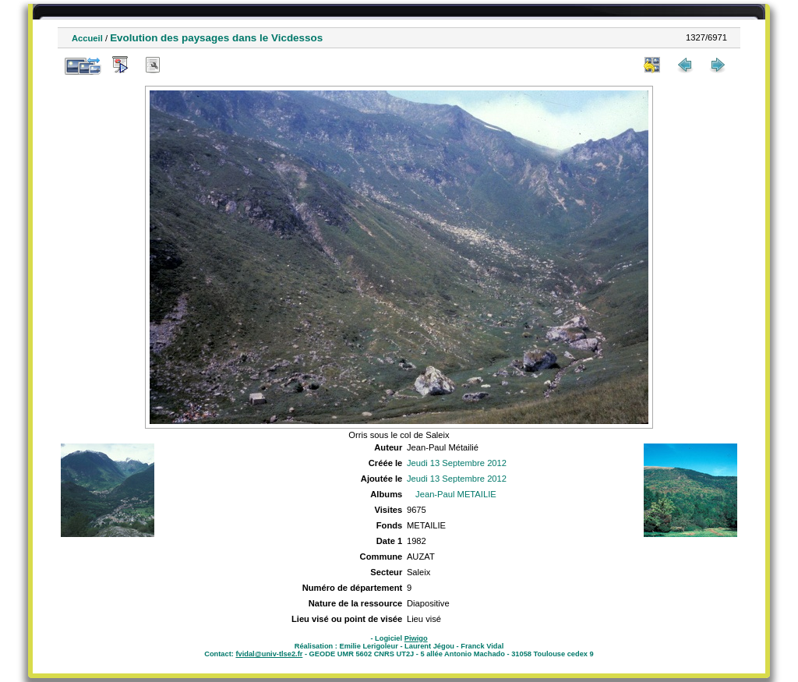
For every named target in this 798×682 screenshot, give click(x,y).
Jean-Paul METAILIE (455, 494)
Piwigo (416, 638)
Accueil (87, 38)
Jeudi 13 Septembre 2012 (457, 463)
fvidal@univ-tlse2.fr (268, 654)
